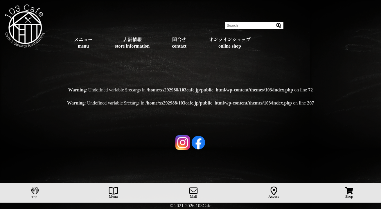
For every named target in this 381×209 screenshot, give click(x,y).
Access (273, 193)
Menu (113, 193)
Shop (349, 193)
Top (34, 193)
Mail (193, 193)
